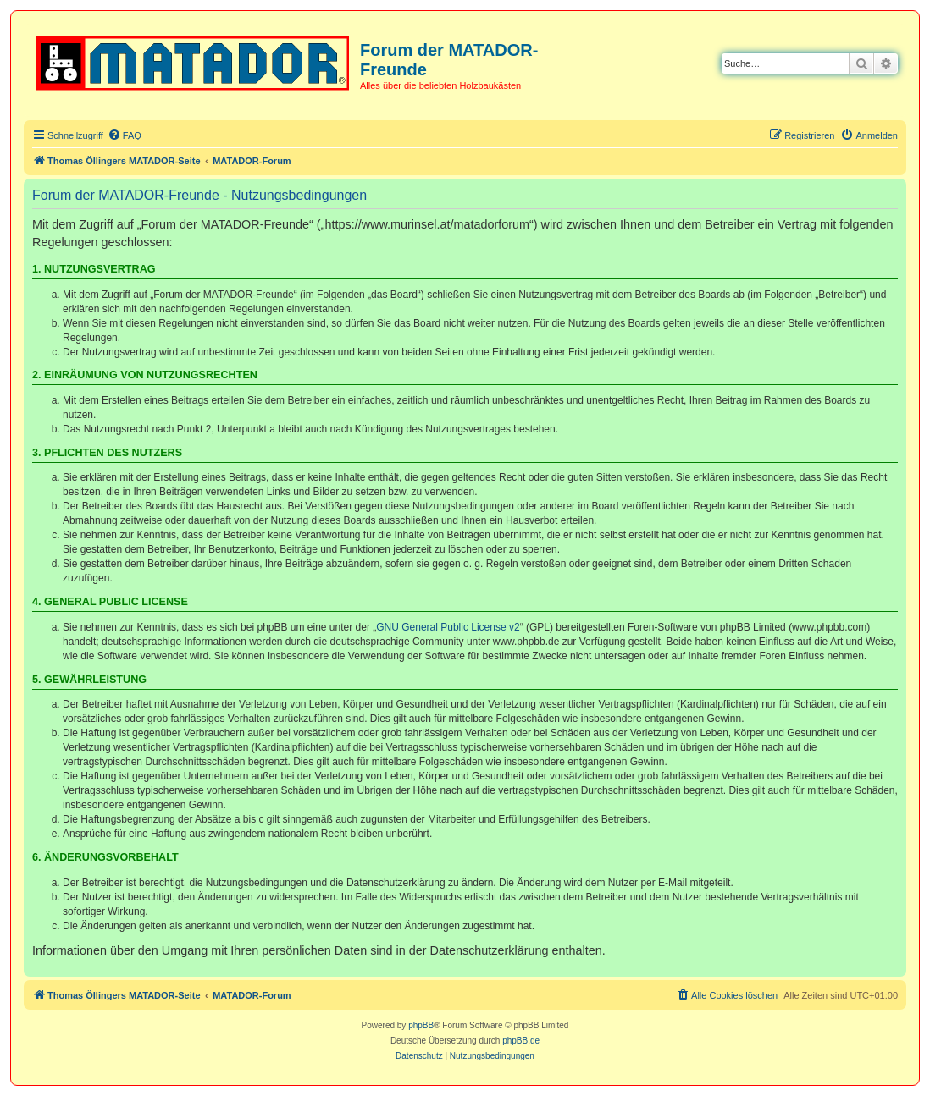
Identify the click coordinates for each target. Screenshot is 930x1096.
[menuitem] (124, 135)
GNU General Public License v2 (447, 627)
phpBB (421, 1025)
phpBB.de (521, 1040)
